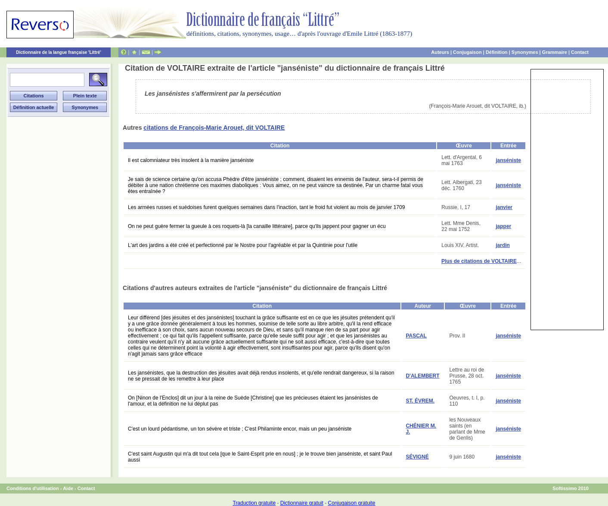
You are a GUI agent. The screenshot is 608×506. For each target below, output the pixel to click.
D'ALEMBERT (422, 376)
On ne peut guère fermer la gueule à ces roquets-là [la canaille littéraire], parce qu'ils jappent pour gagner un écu (257, 226)
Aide (68, 488)
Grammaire (554, 52)
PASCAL (416, 336)
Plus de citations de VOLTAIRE (479, 261)
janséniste (508, 160)
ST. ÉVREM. (420, 401)
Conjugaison (467, 52)
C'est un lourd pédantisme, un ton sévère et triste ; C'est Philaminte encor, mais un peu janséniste (240, 429)
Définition (497, 52)
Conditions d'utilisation (32, 488)
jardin (503, 245)
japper (503, 226)
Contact (580, 52)
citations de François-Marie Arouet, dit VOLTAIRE (214, 127)
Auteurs (440, 52)
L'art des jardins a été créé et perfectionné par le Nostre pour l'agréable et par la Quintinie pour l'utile (242, 245)
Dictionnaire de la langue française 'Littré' (58, 52)
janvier (504, 207)
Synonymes (525, 52)
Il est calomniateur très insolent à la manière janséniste (191, 160)
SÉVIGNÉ (417, 457)
